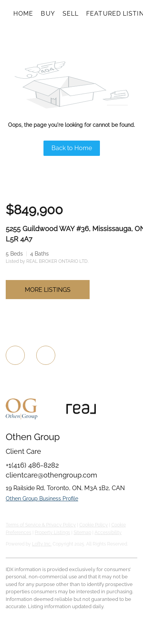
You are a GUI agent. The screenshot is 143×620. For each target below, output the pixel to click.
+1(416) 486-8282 (32, 465)
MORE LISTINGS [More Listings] (48, 289)
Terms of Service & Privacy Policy (41, 525)
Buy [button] (48, 13)
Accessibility (108, 532)
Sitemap (82, 532)
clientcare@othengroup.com (51, 475)
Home (23, 13)
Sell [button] (71, 13)
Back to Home (71, 148)
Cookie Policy (93, 525)
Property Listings (52, 532)
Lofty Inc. (41, 544)
